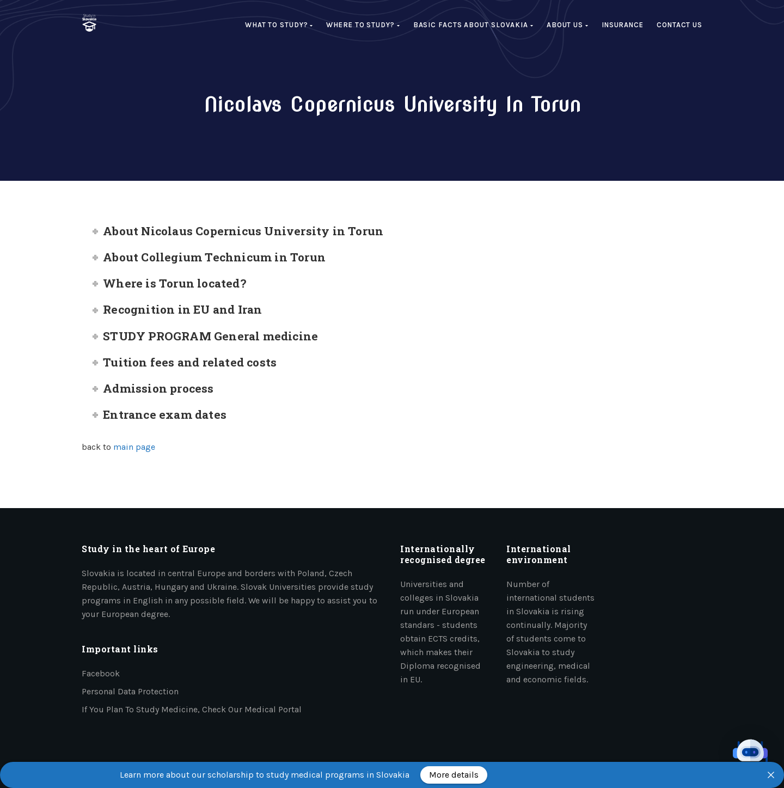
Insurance (623, 25)
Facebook (101, 673)
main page (134, 447)
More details (454, 774)
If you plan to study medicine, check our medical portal (192, 709)
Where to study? (363, 25)
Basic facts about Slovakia (473, 25)
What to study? (279, 25)
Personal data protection (130, 691)
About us (568, 25)
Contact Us (679, 25)
